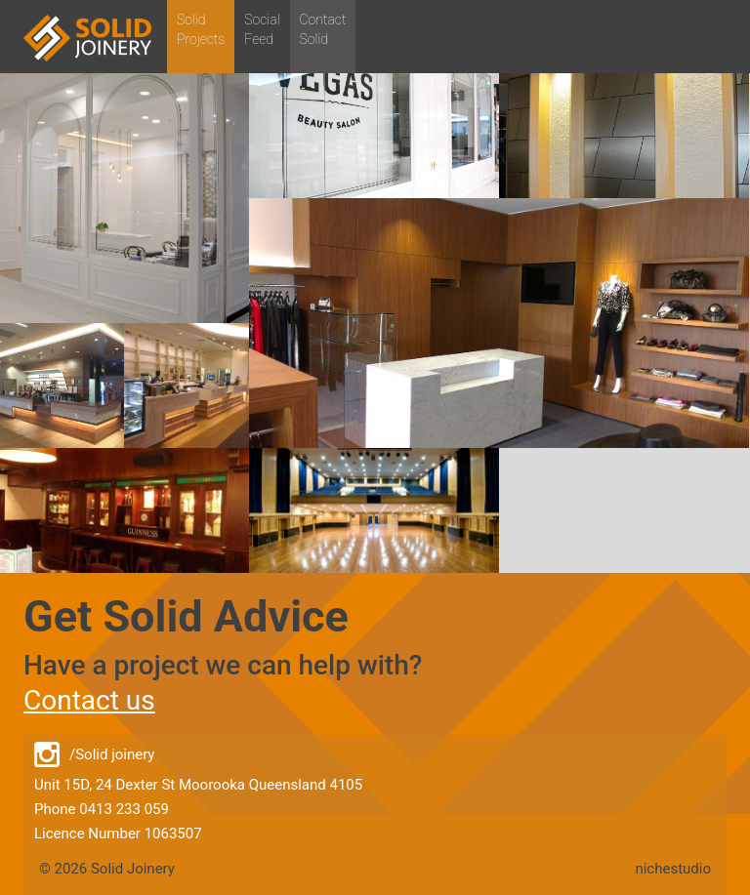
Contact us (89, 700)
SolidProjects (201, 29)
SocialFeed (261, 29)
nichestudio (673, 868)
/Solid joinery (94, 755)
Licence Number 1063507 (118, 833)
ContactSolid (323, 29)
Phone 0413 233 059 (101, 809)
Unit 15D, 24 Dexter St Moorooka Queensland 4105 (198, 784)
